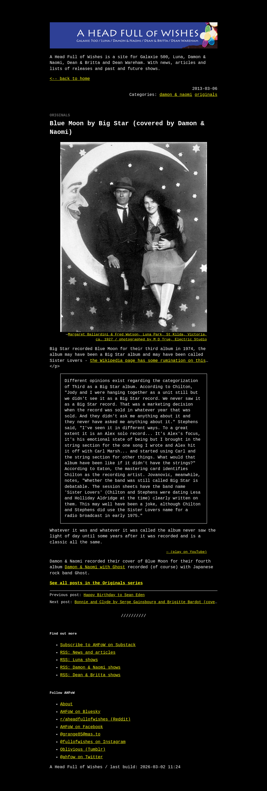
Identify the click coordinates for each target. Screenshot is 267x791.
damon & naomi (176, 95)
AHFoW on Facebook (81, 727)
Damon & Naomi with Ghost (95, 567)
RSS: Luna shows (79, 660)
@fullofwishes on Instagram (93, 742)
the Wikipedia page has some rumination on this (148, 361)
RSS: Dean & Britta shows (90, 675)
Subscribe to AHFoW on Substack (98, 645)
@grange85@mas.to (80, 734)
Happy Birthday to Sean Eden (114, 594)
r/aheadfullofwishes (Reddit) (95, 719)
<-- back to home (70, 79)
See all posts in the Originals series (96, 583)
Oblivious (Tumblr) (83, 749)
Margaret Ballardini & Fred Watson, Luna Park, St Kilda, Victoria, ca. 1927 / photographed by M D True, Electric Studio (137, 337)
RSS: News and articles (88, 653)
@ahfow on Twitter (81, 757)
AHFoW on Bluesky (80, 712)
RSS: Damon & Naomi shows (90, 667)
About (66, 704)
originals (206, 95)
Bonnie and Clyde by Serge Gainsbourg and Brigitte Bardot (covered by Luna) (158, 601)
